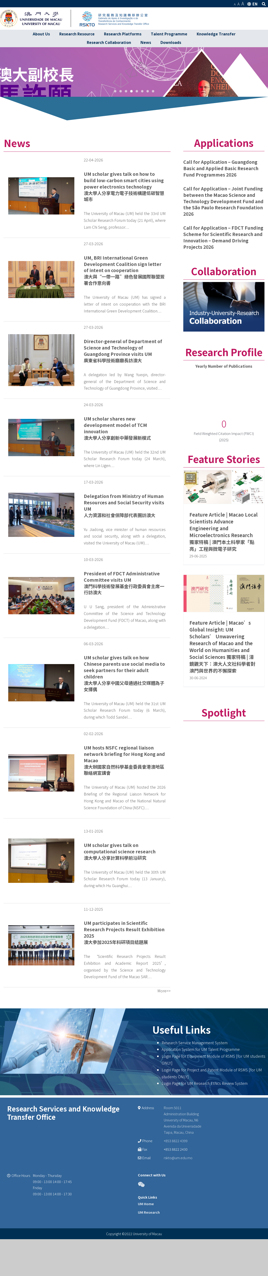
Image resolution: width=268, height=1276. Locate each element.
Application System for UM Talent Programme (201, 1122)
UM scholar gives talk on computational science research (120, 921)
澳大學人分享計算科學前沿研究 (115, 931)
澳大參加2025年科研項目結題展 (116, 1015)
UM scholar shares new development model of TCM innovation (115, 498)
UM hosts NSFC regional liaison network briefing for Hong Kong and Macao (124, 827)
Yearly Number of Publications (224, 439)
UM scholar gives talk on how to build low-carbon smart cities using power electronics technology (124, 253)
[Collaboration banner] (223, 358)
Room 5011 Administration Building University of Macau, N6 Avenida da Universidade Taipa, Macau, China (182, 1193)
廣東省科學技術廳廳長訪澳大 (113, 433)
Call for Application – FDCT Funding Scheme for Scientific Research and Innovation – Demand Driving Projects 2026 (223, 310)
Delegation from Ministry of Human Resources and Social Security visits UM (124, 575)
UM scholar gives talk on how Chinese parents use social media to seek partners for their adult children (124, 740)
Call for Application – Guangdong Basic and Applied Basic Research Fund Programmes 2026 (220, 241)
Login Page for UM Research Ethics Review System (205, 1156)
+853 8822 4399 (176, 1213)
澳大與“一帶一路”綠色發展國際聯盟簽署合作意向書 (124, 352)
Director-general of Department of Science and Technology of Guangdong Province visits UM (123, 420)
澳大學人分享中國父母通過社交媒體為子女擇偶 (124, 759)
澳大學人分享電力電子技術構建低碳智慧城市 (124, 269)
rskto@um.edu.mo (178, 1230)
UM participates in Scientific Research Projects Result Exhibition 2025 (124, 1002)
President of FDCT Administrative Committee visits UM (122, 649)
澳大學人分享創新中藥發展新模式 (117, 511)
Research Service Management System (195, 1115)
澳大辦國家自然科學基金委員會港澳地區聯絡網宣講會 (124, 842)
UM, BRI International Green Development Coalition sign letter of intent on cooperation (122, 337)
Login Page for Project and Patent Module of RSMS (205, 1143)
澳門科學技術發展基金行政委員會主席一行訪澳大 (124, 662)
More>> (164, 1064)
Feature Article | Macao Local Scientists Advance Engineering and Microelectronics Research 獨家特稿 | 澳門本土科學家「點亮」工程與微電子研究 (223, 604)
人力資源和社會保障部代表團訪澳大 (119, 588)
